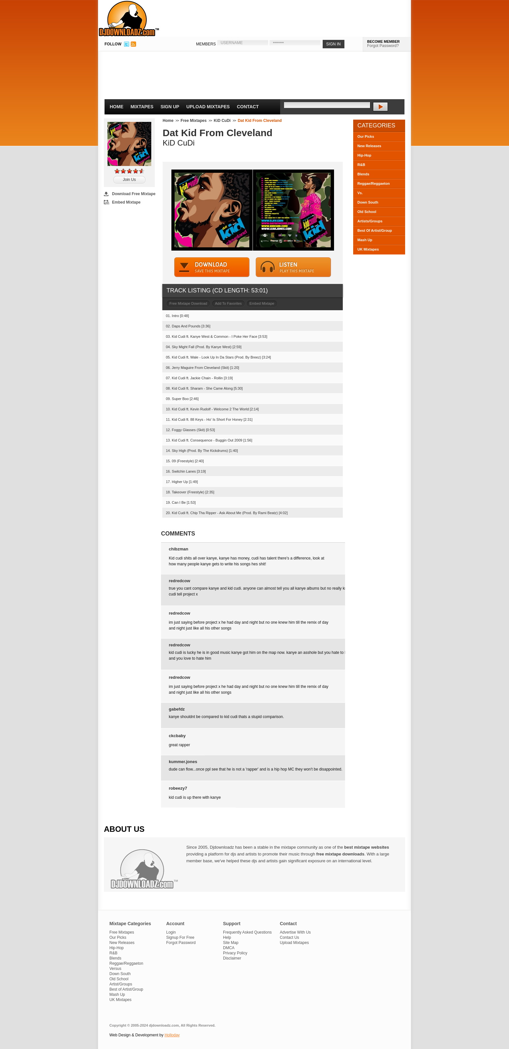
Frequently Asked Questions (247, 932)
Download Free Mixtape (133, 194)
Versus (115, 968)
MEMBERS (206, 44)
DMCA (228, 948)
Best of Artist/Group (126, 989)
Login (171, 932)
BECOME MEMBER (383, 41)
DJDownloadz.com (129, 18)
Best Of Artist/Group (374, 230)
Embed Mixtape (126, 202)
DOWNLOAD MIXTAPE (212, 267)
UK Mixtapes (368, 249)
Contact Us (289, 937)
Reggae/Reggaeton (373, 183)
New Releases (369, 146)
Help (227, 937)
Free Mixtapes (193, 120)
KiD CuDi (222, 120)
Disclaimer (232, 958)
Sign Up (170, 106)
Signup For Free (180, 937)
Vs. (360, 193)
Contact (248, 106)
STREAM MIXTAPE (293, 267)
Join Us (129, 179)
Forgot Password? (383, 45)
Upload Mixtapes (208, 106)
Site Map (230, 942)
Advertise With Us (295, 932)
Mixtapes (142, 106)
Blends (363, 174)
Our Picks (365, 136)
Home (116, 106)
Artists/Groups (369, 221)
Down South (367, 202)
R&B (361, 165)
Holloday (172, 1035)
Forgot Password (181, 942)
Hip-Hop (364, 155)
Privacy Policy (235, 953)
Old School (366, 212)
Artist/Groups (120, 984)
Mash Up (364, 240)
